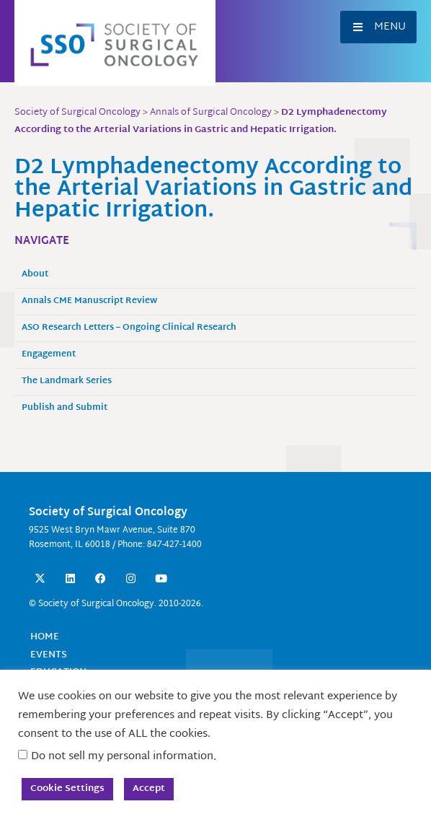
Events (48, 655)
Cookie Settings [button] (67, 788)
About (35, 274)
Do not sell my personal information (122, 756)
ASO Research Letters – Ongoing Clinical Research (129, 328)
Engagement (49, 354)
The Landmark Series (67, 381)
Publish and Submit (64, 408)
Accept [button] (149, 788)
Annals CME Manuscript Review (89, 301)
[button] (378, 27)
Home (44, 637)
